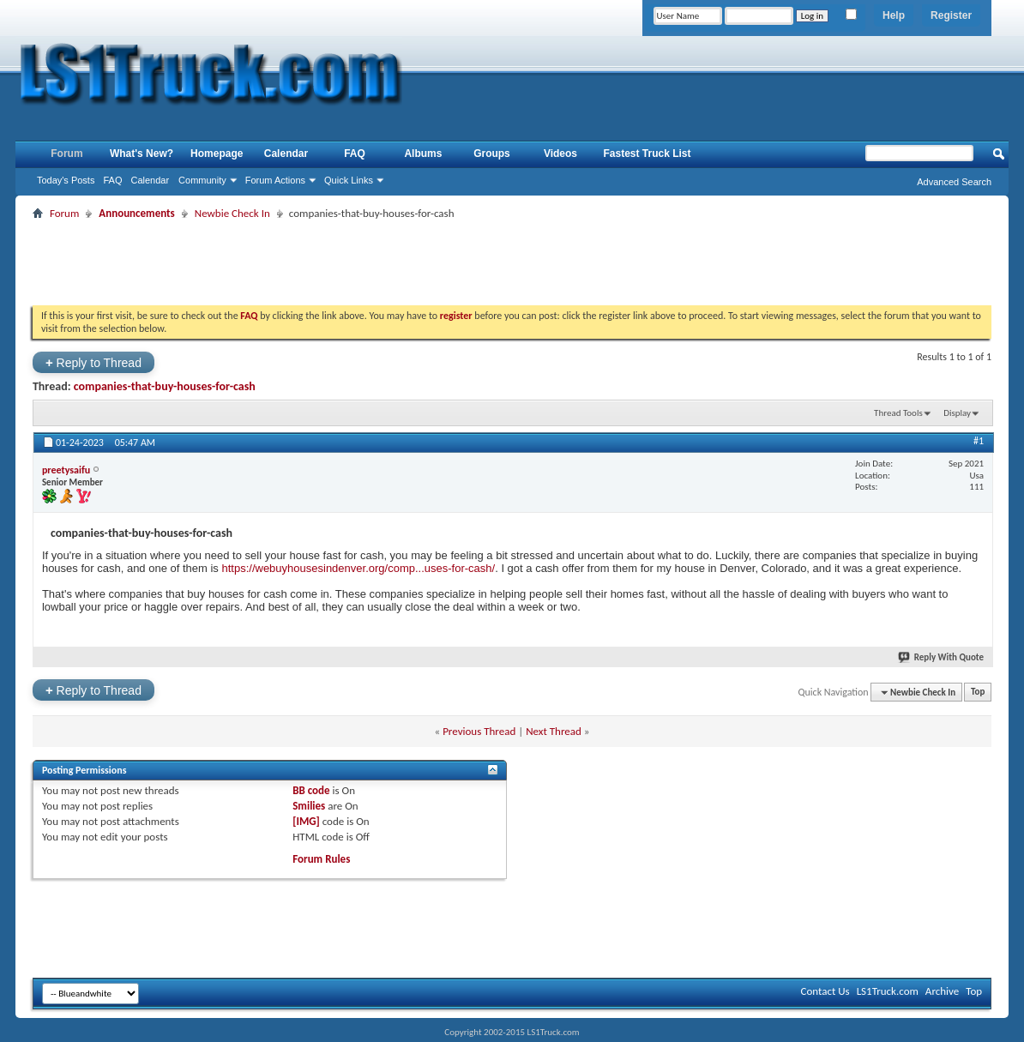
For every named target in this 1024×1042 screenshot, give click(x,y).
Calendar (149, 180)
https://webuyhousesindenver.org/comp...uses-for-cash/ (358, 568)
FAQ (112, 180)
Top (978, 692)
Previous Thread (479, 731)
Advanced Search (954, 182)
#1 (978, 441)
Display (957, 413)
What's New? (141, 154)
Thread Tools (898, 413)
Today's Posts (66, 180)
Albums (423, 154)
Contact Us (825, 991)
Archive (942, 991)
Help (893, 15)
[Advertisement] (512, 262)
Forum (66, 154)
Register (951, 15)
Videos (560, 154)
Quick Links (348, 180)
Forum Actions (275, 180)
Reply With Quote (942, 657)
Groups (491, 154)
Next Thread (553, 731)
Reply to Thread (93, 362)
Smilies (308, 805)
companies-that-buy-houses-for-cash (165, 386)
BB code (310, 790)
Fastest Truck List (646, 154)
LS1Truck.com (888, 991)
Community (202, 180)
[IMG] (306, 821)
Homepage (216, 154)
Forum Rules (321, 858)
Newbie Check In (232, 213)
